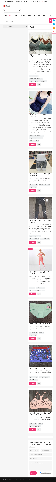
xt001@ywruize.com (9, 1)
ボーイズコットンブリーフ (44, 377)
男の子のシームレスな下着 (44, 184)
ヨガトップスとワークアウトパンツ (37, 290)
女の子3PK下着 (33, 335)
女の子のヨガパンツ (40, 287)
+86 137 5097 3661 (19, 1)
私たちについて (47, 15)
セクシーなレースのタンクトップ (36, 135)
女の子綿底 (40, 423)
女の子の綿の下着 (33, 332)
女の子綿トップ (33, 423)
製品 (10, 15)
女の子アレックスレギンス (35, 236)
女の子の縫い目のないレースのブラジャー (38, 81)
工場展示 (29, 15)
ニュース (17, 15)
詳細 (39, 84)
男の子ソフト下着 (33, 184)
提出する (33, 473)
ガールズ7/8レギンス (45, 238)
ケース (23, 15)
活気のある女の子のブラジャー (36, 78)
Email (33, 84)
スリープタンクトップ (34, 140)
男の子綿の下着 (33, 187)
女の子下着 (41, 332)
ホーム (5, 15)
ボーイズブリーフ (33, 377)
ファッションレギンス (34, 238)
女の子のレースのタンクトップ (36, 138)
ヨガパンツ (32, 287)
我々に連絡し (37, 15)
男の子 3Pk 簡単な (33, 379)
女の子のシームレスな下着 (35, 426)
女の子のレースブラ (34, 76)
